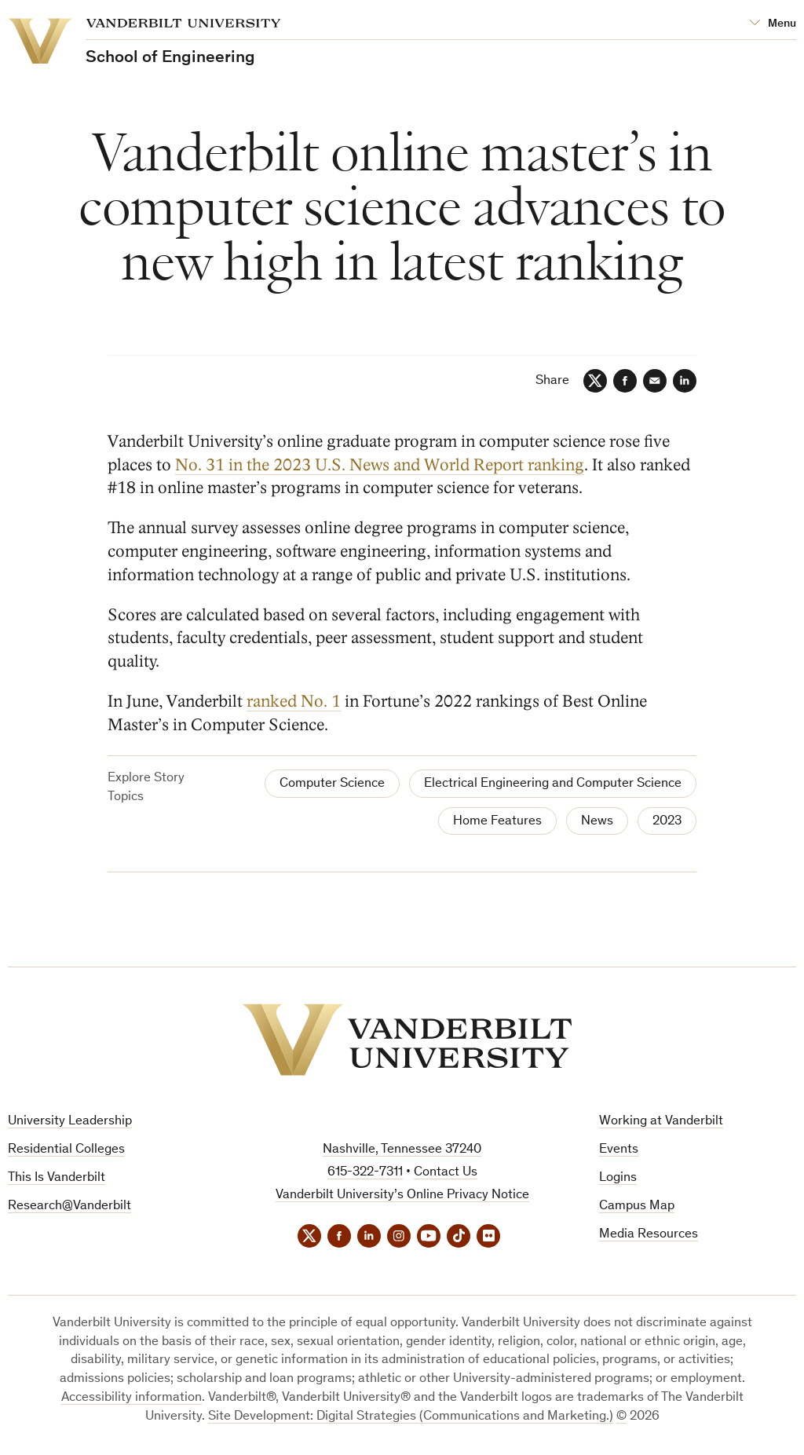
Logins (618, 1178)
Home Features (497, 821)
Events (618, 1150)
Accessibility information (131, 1398)
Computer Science (332, 784)
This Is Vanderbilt (56, 1178)
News (597, 821)
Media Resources (648, 1234)
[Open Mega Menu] (772, 24)
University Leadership (70, 1121)
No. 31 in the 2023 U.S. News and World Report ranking (379, 465)
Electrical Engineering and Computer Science (553, 784)
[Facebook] (625, 381)
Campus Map (636, 1206)
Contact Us (445, 1172)
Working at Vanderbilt (661, 1121)
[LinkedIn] (684, 381)
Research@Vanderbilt (69, 1206)
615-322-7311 (365, 1172)
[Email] (655, 381)
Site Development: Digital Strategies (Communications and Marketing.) (410, 1417)
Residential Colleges (66, 1150)
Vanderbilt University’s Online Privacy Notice (402, 1195)
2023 (667, 821)
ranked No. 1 (294, 701)
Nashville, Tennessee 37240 (402, 1150)
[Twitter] (595, 381)
